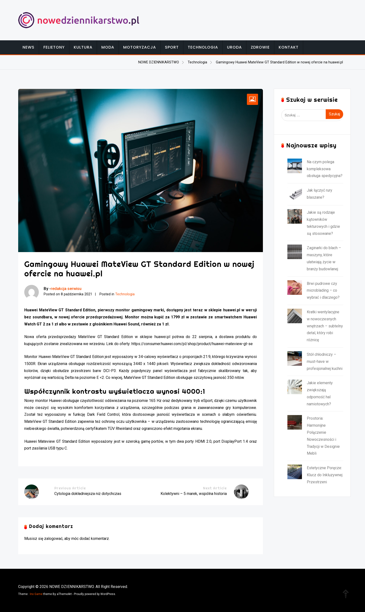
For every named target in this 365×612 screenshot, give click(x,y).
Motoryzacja (139, 47)
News (28, 47)
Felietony (54, 47)
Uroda (234, 47)
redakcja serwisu (66, 288)
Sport (172, 47)
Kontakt (289, 47)
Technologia (203, 47)
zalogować (53, 538)
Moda (107, 47)
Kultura (83, 47)
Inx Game (36, 594)
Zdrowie (260, 47)
